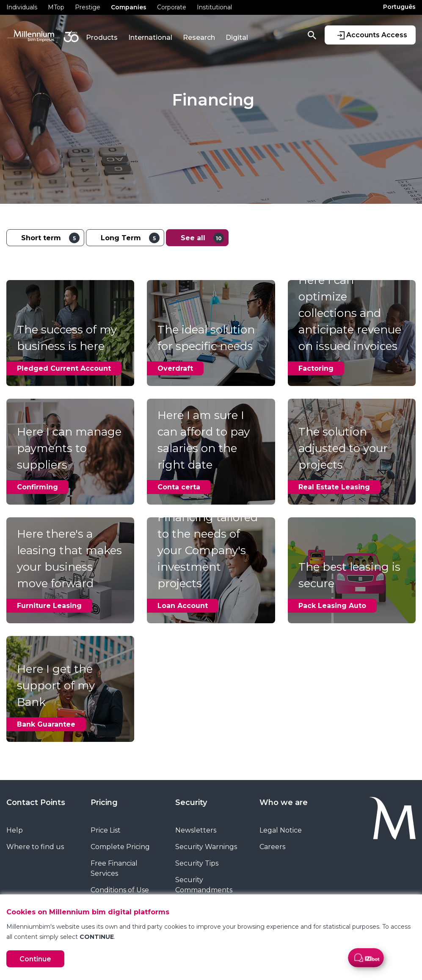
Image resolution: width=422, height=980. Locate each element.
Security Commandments (203, 885)
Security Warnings (206, 847)
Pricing (104, 802)
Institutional (214, 7)
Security (191, 802)
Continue (35, 959)
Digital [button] (237, 37)
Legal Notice (280, 830)
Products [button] (102, 37)
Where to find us (35, 847)
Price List (106, 830)
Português (399, 7)
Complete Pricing (120, 847)
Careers (272, 847)
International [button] (150, 37)
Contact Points (35, 802)
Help (14, 830)
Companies (128, 7)
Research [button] (199, 37)
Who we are (283, 802)
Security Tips (196, 863)
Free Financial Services (114, 868)
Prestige (87, 7)
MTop (56, 7)
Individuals (21, 7)
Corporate (171, 7)
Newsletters (195, 830)
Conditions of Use (120, 890)
